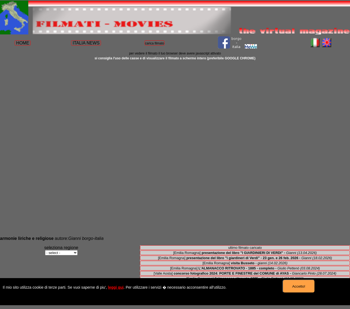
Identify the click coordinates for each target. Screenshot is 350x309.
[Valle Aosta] (245, 273)
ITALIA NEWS (86, 43)
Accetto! (298, 286)
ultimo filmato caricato (245, 248)
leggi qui (116, 287)
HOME (22, 43)
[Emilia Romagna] (245, 253)
